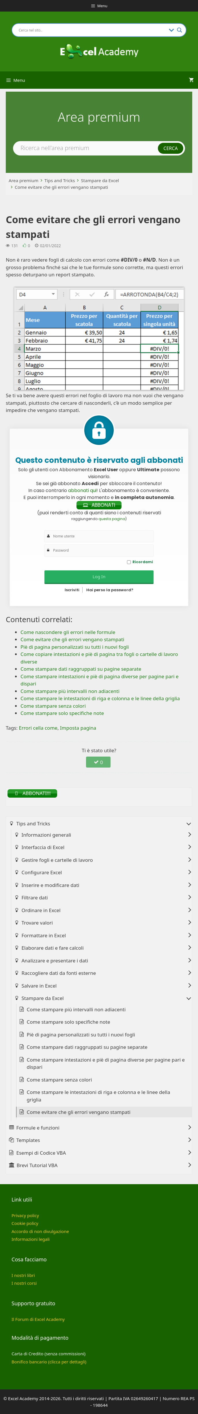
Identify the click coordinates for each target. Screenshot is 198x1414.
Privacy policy (25, 1215)
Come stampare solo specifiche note (68, 1022)
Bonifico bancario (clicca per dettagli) (49, 1362)
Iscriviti (72, 590)
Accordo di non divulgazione (40, 1231)
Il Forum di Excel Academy (38, 1319)
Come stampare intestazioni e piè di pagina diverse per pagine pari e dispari (106, 1063)
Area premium (23, 180)
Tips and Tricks (59, 180)
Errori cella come (38, 727)
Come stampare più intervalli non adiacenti (76, 1009)
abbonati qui (82, 490)
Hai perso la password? (109, 590)
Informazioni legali (31, 1239)
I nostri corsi (24, 1283)
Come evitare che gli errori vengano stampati (61, 187)
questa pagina (111, 518)
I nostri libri (23, 1275)
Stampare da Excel (100, 180)
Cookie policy (25, 1223)
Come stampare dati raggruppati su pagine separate (87, 1047)
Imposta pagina (78, 727)
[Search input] (92, 30)
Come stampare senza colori (59, 1079)
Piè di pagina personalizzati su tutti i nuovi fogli (81, 1034)
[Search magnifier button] (179, 30)
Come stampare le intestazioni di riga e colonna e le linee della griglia (98, 1096)
